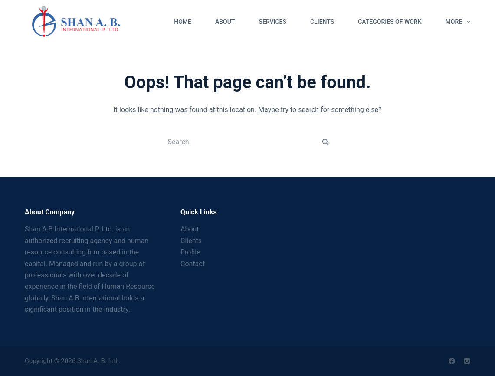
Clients (322, 21)
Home (182, 21)
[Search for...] (239, 141)
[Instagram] (467, 361)
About (225, 21)
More (458, 21)
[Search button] (325, 141)
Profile (190, 252)
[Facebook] (452, 361)
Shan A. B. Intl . (99, 361)
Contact (192, 264)
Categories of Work (389, 21)
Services (272, 21)
